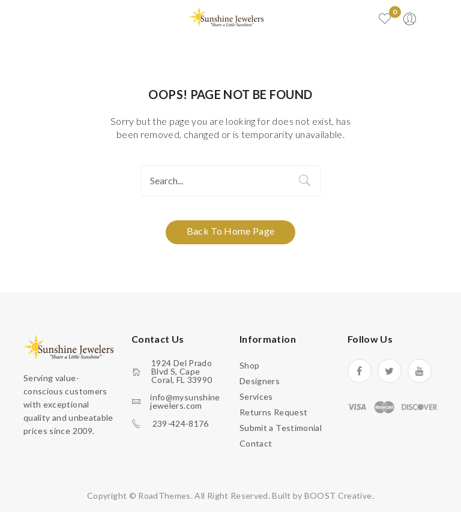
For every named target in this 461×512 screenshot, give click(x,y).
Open (66, 19)
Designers (260, 381)
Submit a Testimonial (281, 428)
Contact (256, 443)
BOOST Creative (338, 495)
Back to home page (231, 230)
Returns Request (273, 412)
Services (256, 396)
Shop (249, 365)
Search (305, 181)
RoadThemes (164, 495)
